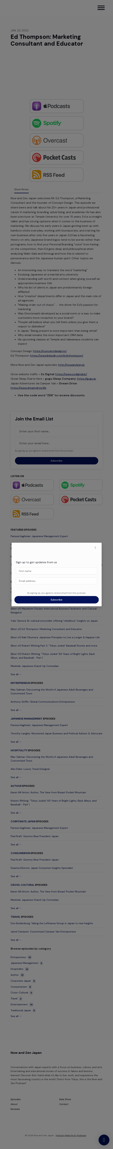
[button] (95, 548)
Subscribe (56, 599)
